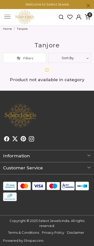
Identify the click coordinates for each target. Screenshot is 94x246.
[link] (61, 17)
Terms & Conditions (23, 232)
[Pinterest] (23, 140)
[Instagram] (31, 140)
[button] (78, 17)
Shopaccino (34, 240)
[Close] (88, 5)
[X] (15, 140)
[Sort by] (69, 58)
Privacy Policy (53, 232)
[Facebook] (7, 140)
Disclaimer (75, 232)
